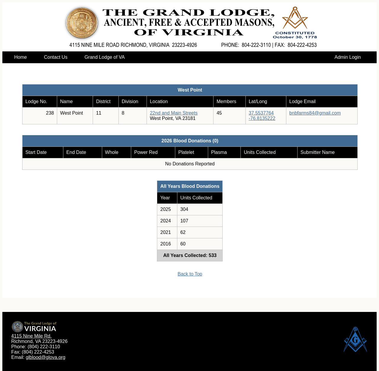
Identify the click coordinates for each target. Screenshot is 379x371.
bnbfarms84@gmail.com (315, 112)
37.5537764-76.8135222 (262, 115)
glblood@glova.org (45, 357)
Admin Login (348, 57)
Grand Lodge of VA (104, 57)
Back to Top (190, 273)
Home (20, 57)
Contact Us (55, 57)
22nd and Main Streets (173, 112)
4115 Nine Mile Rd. (31, 336)
